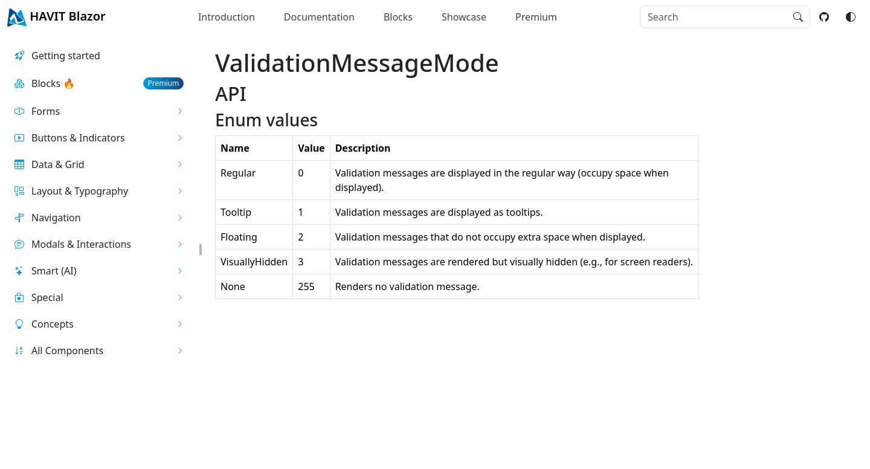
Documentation (319, 17)
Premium (536, 17)
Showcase (464, 17)
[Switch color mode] (851, 17)
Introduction (226, 17)
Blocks (398, 17)
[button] (99, 111)
